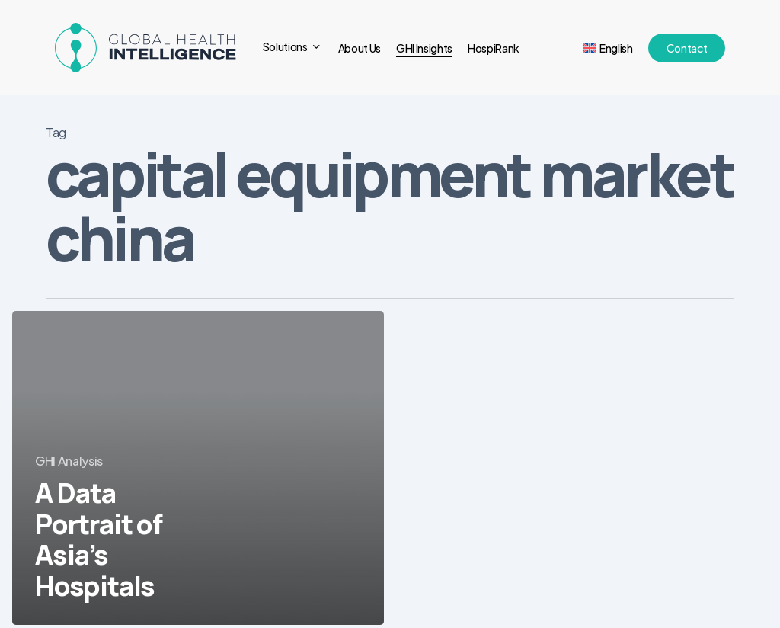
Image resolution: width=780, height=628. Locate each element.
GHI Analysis (69, 461)
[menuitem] (608, 48)
